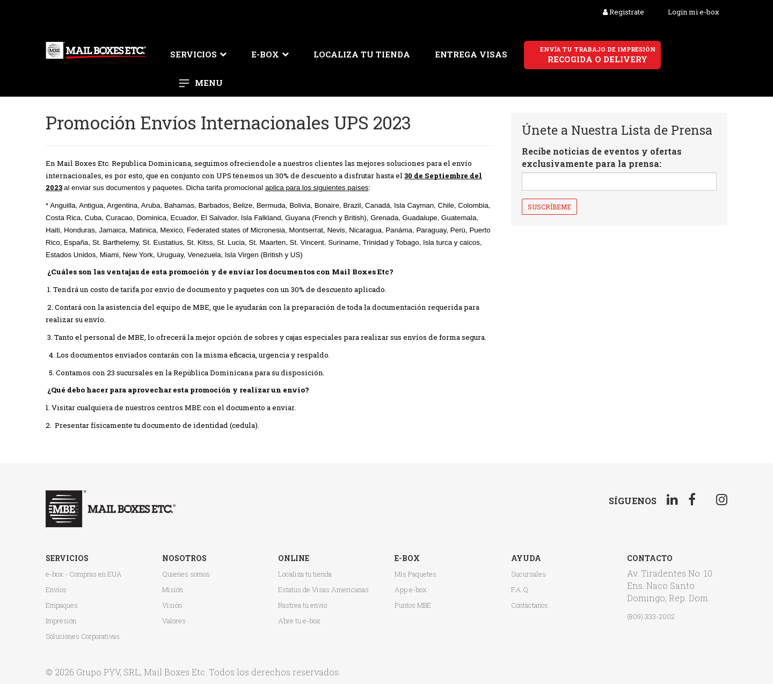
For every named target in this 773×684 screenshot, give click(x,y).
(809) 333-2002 (651, 616)
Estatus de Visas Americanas (323, 589)
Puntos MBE (413, 605)
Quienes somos (186, 574)
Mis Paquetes (415, 574)
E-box (265, 54)
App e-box (411, 589)
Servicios (193, 54)
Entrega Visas (471, 54)
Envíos (56, 589)
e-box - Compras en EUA (84, 574)
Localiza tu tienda (361, 54)
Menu (209, 82)
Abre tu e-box (299, 620)
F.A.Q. (520, 589)
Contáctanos (529, 605)
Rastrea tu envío (302, 605)
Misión (172, 589)
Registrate (623, 12)
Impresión (61, 620)
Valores (174, 620)
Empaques (62, 605)
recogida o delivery (597, 54)
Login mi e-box (693, 12)
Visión (172, 605)
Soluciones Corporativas (83, 636)
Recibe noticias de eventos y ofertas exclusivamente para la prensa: (602, 157)
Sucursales (528, 574)
